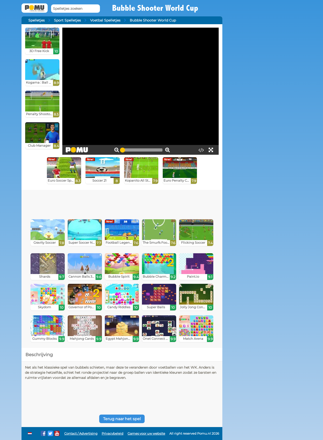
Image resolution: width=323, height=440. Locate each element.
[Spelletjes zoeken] (75, 8)
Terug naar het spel (122, 419)
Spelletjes (36, 20)
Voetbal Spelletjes (105, 20)
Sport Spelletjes (67, 20)
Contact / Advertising (80, 433)
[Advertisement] (122, 203)
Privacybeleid (112, 433)
